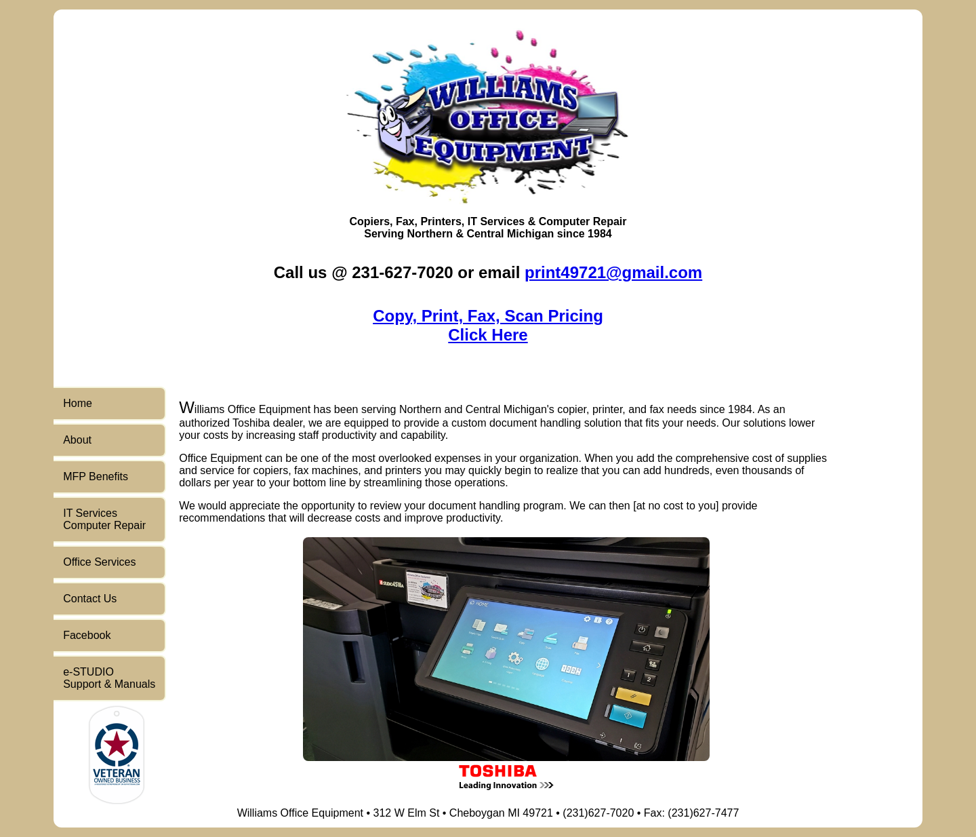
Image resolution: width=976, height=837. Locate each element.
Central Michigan (510, 233)
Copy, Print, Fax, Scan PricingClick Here (488, 325)
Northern (430, 233)
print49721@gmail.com (613, 272)
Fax (405, 221)
